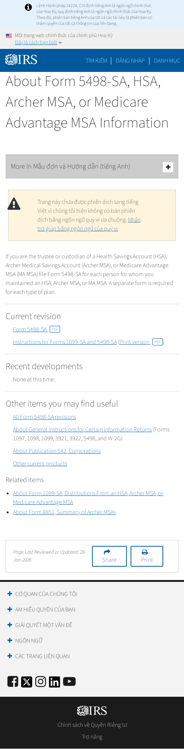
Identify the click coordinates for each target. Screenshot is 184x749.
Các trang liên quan (42, 656)
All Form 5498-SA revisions (44, 417)
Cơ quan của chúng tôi (46, 594)
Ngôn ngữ (28, 641)
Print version (141, 342)
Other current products (40, 464)
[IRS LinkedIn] (54, 684)
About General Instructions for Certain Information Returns (82, 429)
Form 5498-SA (36, 329)
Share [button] (109, 560)
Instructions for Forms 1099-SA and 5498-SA (65, 342)
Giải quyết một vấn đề (43, 625)
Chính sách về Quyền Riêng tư (92, 725)
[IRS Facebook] (12, 682)
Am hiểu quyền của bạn (45, 610)
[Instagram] (40, 682)
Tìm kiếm (96, 60)
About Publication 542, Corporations (57, 451)
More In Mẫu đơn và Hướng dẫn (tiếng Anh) (92, 167)
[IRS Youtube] (69, 682)
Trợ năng (92, 736)
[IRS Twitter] (26, 684)
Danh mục (167, 60)
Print (147, 560)
